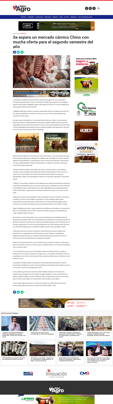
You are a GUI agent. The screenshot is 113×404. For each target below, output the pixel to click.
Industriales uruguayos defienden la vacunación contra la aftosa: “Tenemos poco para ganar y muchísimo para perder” (70, 335)
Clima (61, 17)
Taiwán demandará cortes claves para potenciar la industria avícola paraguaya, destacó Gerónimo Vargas (98, 334)
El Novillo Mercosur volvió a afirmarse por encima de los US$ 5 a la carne (13, 358)
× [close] (98, 395)
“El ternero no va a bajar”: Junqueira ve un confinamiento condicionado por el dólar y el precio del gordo (42, 359)
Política (66, 17)
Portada (23, 17)
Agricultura (39, 17)
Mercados (48, 17)
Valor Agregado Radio (85, 17)
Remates (55, 17)
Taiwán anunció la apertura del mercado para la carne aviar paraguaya (42, 333)
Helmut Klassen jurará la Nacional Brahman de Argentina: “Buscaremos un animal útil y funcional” (70, 359)
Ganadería (30, 17)
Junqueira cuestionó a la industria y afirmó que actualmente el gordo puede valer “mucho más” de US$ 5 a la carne (14, 335)
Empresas (74, 17)
